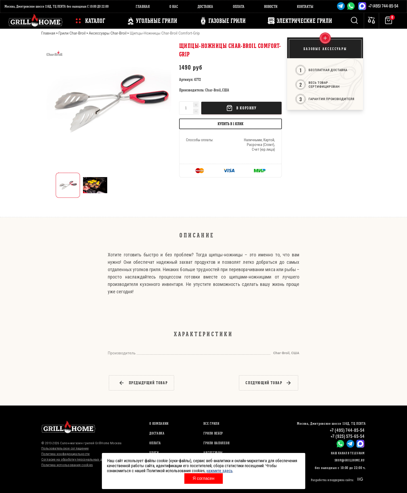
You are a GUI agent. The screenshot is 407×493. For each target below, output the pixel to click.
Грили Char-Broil (72, 33)
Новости (270, 6)
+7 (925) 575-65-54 (347, 436)
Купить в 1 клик (230, 123)
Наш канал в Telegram (348, 453)
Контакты (305, 6)
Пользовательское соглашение (65, 448)
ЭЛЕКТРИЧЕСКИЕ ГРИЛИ (304, 20)
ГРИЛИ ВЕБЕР (213, 433)
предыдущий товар (143, 383)
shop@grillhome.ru (350, 460)
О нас (173, 6)
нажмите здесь (220, 470)
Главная (143, 6)
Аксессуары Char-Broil (108, 33)
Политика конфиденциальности (65, 454)
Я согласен (203, 478)
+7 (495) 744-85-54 (383, 5)
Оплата (238, 6)
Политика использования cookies (67, 465)
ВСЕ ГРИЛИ (211, 424)
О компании (159, 424)
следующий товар (269, 383)
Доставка (205, 6)
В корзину (241, 108)
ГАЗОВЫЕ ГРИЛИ (227, 20)
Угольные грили (156, 20)
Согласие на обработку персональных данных (76, 459)
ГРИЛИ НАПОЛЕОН (216, 443)
